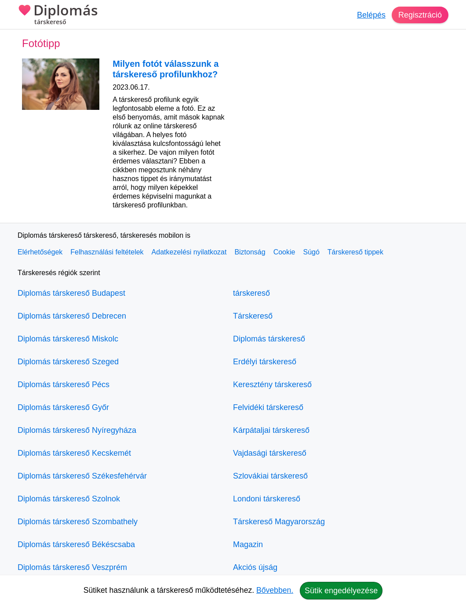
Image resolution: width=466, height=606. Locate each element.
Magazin (248, 544)
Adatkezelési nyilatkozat (189, 252)
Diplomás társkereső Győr (63, 407)
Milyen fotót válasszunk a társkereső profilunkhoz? (165, 69)
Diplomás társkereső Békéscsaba (76, 544)
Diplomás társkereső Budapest (71, 293)
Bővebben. (274, 590)
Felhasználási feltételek (106, 252)
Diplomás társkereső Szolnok (69, 498)
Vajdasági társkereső (269, 453)
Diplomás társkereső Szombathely (78, 521)
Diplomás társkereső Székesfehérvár (82, 476)
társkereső (251, 293)
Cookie (284, 252)
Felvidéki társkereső (268, 407)
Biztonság (249, 252)
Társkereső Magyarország (279, 521)
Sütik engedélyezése (341, 590)
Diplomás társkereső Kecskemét (74, 453)
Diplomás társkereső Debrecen (72, 316)
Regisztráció (420, 15)
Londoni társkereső (266, 498)
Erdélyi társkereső (264, 361)
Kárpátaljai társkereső (271, 430)
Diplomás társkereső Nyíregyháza (77, 430)
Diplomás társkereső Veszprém (72, 567)
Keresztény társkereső (272, 384)
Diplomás (58, 15)
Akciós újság (255, 567)
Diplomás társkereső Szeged (68, 361)
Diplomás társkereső (269, 338)
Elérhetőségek (40, 252)
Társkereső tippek (355, 252)
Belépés (371, 15)
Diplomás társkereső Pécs (63, 384)
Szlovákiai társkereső (270, 476)
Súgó (311, 252)
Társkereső (253, 316)
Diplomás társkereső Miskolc (68, 338)
